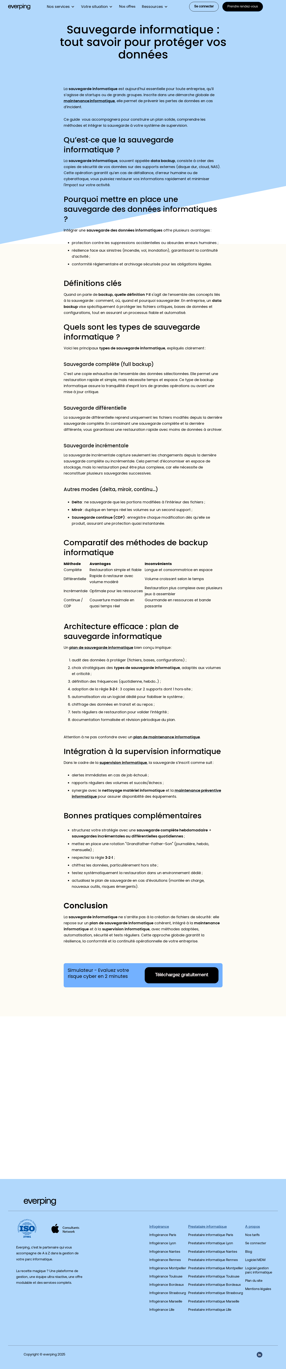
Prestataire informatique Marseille (213, 1301)
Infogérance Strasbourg (167, 1293)
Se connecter (204, 6)
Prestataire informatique (207, 1227)
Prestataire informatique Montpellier (215, 1268)
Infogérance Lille (161, 1310)
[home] (19, 6)
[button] (61, 6)
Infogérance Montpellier (167, 1268)
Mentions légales (258, 1289)
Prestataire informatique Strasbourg (215, 1293)
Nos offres (127, 7)
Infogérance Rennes (165, 1260)
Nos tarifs (252, 1235)
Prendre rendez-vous (242, 6)
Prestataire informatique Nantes (212, 1252)
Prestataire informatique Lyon (210, 1243)
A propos (252, 1227)
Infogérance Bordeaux (166, 1285)
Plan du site (254, 1281)
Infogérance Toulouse (166, 1276)
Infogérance (159, 1227)
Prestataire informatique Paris (210, 1235)
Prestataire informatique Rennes (213, 1260)
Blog (248, 1252)
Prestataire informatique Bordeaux (214, 1285)
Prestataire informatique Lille (209, 1310)
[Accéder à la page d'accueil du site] (32, 1201)
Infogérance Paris (162, 1235)
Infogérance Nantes (164, 1252)
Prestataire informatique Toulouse (214, 1276)
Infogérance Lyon (162, 1243)
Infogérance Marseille (165, 1301)
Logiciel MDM (255, 1260)
